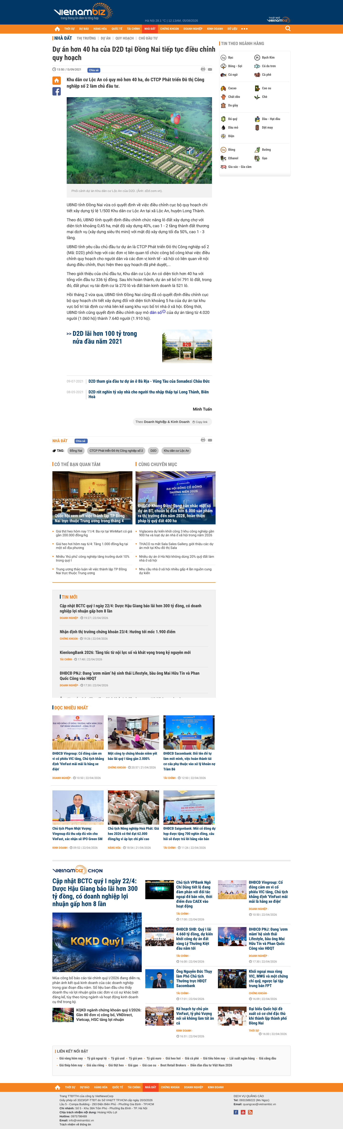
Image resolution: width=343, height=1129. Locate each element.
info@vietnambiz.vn (81, 1120)
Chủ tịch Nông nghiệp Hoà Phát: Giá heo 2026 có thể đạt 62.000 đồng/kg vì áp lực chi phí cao (133, 833)
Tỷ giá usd (118, 1058)
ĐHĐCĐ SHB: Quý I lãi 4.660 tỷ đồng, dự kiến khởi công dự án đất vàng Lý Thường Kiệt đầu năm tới (194, 939)
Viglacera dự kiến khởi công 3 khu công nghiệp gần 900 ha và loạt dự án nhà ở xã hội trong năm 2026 (176, 533)
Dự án (106, 38)
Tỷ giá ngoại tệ (97, 1058)
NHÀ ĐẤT (149, 29)
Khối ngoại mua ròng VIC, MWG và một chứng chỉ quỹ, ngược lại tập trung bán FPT (268, 978)
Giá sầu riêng (95, 1065)
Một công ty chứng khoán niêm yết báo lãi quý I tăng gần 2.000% (132, 756)
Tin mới (69, 597)
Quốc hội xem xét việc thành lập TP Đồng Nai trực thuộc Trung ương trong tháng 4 (90, 518)
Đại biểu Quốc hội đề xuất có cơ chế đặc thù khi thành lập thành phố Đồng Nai (268, 1016)
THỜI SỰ (69, 29)
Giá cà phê (192, 1058)
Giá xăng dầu (267, 1058)
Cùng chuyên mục (158, 464)
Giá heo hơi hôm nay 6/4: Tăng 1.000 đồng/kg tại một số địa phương (92, 546)
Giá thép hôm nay (70, 1065)
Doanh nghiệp (69, 618)
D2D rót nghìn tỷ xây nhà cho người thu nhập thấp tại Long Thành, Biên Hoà (149, 394)
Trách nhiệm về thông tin (75, 1124)
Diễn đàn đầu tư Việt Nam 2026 (211, 1065)
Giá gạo (133, 1065)
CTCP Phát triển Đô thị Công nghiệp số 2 (116, 450)
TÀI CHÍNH (133, 29)
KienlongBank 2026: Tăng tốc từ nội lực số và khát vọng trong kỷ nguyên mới (125, 652)
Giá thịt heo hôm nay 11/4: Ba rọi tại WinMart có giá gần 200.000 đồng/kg (94, 533)
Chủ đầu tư (148, 38)
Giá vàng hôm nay (71, 1058)
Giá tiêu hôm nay (214, 1058)
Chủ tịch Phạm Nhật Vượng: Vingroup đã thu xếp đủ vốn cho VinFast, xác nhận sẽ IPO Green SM (77, 833)
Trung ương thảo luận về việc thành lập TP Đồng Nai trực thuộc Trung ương (91, 571)
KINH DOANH (215, 29)
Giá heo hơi (173, 1058)
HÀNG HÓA (100, 29)
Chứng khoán (69, 638)
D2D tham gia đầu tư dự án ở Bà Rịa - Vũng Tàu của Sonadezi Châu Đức (149, 381)
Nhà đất (63, 38)
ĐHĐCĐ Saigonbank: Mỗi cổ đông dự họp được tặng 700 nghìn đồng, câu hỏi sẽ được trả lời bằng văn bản (189, 833)
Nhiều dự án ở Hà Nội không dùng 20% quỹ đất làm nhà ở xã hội (176, 558)
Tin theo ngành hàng (242, 43)
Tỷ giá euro (153, 1058)
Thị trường (86, 38)
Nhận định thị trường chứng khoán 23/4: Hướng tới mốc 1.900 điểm (117, 631)
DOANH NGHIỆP (192, 29)
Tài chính (66, 659)
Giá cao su (149, 1065)
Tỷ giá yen (135, 1058)
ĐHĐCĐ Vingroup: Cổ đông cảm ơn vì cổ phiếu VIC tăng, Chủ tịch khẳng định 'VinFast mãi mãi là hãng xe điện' (78, 761)
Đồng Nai (76, 450)
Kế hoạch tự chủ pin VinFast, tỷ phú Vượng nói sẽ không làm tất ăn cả (195, 1016)
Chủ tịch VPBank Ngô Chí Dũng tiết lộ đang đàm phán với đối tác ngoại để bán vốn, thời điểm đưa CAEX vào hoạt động (194, 894)
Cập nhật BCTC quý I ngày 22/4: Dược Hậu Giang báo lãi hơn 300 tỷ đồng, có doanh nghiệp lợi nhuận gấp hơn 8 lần (131, 608)
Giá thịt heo (116, 1065)
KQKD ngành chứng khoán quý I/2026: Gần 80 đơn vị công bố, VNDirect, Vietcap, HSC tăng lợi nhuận (108, 1015)
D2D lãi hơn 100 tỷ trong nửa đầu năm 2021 (105, 337)
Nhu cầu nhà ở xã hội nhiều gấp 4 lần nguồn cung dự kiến (175, 571)
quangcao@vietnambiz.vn (259, 1104)
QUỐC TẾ (116, 29)
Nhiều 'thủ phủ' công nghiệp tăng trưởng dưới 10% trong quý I (92, 558)
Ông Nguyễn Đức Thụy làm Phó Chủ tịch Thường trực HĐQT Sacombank (194, 978)
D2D (153, 450)
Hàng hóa (114, 847)
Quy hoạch (125, 38)
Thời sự (254, 1030)
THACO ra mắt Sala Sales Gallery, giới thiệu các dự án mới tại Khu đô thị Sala (176, 546)
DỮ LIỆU (232, 29)
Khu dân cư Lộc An (176, 450)
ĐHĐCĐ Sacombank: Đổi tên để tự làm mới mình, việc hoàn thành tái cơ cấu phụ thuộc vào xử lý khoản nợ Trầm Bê (189, 761)
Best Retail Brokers (173, 1065)
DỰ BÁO (84, 29)
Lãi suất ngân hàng (242, 1058)
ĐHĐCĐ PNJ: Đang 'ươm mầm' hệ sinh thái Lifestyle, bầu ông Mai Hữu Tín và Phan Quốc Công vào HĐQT (129, 676)
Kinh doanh (59, 847)
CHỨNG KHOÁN (169, 29)
